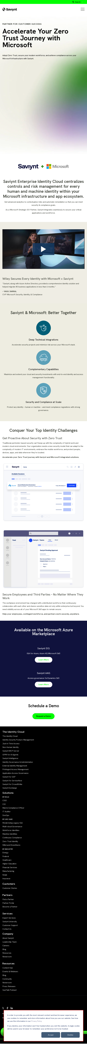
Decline (70, 1035)
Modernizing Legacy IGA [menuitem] (12, 824)
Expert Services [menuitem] (9, 919)
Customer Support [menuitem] (10, 926)
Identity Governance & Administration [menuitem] (17, 763)
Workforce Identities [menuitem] (10, 831)
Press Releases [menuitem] (8, 987)
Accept (51, 1035)
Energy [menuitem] (5, 854)
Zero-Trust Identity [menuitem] (10, 842)
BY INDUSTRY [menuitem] (7, 850)
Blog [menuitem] (4, 950)
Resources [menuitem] (6, 954)
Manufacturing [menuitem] (8, 872)
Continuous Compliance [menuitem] (12, 839)
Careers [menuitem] (5, 947)
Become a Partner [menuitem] (9, 908)
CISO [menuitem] (4, 802)
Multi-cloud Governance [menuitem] (12, 828)
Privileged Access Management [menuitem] (15, 770)
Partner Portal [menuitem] (8, 904)
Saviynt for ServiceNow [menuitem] (12, 782)
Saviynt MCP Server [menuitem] (10, 752)
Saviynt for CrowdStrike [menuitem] (12, 785)
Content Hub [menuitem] (7, 969)
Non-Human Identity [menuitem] (10, 748)
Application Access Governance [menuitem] (15, 774)
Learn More (43, 661)
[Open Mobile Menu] (83, 9)
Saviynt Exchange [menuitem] (9, 789)
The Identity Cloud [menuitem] (10, 737)
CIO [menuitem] (4, 805)
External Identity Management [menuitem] (14, 767)
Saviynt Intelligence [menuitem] (10, 759)
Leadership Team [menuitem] (9, 943)
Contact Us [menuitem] (6, 930)
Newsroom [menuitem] (7, 958)
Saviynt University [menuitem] (9, 923)
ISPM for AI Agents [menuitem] (10, 756)
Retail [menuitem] (4, 876)
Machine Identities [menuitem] (9, 835)
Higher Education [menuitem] (9, 865)
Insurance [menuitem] (6, 879)
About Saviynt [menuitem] (8, 939)
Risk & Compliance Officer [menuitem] (13, 809)
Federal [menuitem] (5, 857)
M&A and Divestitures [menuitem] (11, 846)
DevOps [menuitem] (5, 816)
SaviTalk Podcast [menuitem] (9, 991)
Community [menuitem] (7, 980)
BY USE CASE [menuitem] (7, 821)
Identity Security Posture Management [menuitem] (18, 741)
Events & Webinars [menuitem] (10, 973)
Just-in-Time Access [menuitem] (10, 744)
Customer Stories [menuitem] (9, 889)
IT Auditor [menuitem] (6, 813)
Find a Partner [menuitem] (8, 900)
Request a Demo (43, 717)
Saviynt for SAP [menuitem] (8, 778)
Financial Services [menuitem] (9, 868)
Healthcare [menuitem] (6, 861)
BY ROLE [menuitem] (5, 798)
